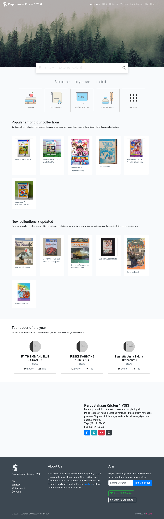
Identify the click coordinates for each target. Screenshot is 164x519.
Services (16, 484)
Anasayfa (95, 4)
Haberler (113, 4)
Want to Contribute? (122, 500)
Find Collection (143, 482)
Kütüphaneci (136, 4)
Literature (30, 100)
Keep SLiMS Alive (121, 493)
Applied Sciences (82, 100)
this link (88, 484)
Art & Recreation (107, 100)
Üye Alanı (150, 4)
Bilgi (104, 4)
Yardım (124, 4)
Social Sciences (56, 100)
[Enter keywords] (120, 483)
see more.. (133, 100)
